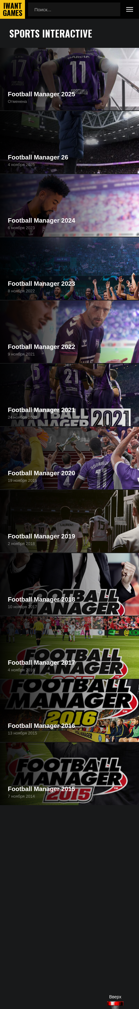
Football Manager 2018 (41, 599)
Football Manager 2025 (41, 94)
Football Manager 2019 (41, 536)
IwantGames (12, 9)
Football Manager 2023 (41, 283)
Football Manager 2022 (41, 346)
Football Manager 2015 (41, 788)
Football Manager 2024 (41, 220)
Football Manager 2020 (41, 473)
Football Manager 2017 (41, 662)
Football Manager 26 (38, 157)
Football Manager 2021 (41, 409)
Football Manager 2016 (41, 725)
